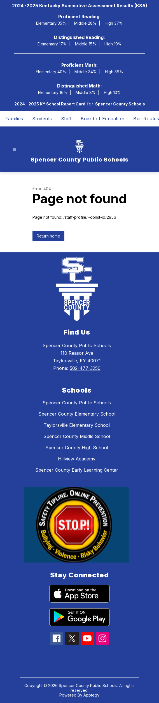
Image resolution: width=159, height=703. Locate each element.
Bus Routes (146, 118)
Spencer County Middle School (76, 436)
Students (42, 118)
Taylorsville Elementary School (77, 425)
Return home (48, 236)
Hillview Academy (76, 459)
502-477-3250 (85, 368)
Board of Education (102, 118)
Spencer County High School (76, 447)
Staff (66, 118)
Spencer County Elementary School (76, 414)
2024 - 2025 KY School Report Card (49, 104)
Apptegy (91, 695)
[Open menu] (14, 149)
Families (14, 118)
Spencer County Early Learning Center (76, 470)
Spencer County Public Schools (77, 402)
